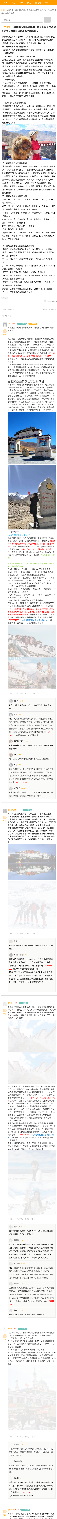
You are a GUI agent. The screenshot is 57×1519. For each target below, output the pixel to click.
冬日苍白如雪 (12, 744)
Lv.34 (17, 1160)
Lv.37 (19, 744)
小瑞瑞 (10, 850)
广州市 (5, 27)
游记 (47, 3)
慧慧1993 (11, 1160)
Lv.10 (15, 850)
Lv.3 (15, 1044)
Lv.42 (13, 323)
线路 (13, 3)
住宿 (4, 298)
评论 (4, 309)
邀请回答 (11, 309)
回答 (11, 627)
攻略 (21, 3)
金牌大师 (34, 323)
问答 (29, 3)
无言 (9, 323)
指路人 (24, 323)
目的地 (38, 3)
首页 (5, 3)
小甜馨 (10, 1044)
